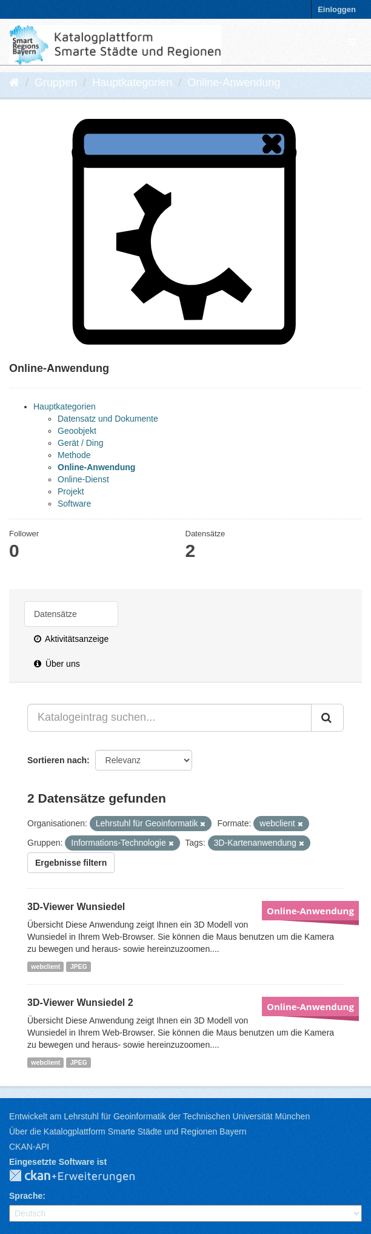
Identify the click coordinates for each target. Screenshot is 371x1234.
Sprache (25, 1196)
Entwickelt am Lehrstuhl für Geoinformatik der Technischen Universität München (159, 1116)
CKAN (82, 1176)
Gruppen (56, 82)
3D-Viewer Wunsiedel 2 (80, 1002)
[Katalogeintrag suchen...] (169, 718)
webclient (45, 966)
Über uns (57, 664)
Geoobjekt (77, 431)
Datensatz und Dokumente (108, 418)
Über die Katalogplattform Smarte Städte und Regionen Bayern (127, 1131)
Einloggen (337, 9)
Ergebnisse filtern (71, 863)
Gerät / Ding (80, 443)
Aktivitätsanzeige (71, 639)
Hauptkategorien (132, 82)
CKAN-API (29, 1146)
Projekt (71, 491)
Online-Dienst (83, 479)
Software (74, 503)
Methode (74, 455)
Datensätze (55, 614)
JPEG (78, 966)
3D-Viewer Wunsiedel (76, 907)
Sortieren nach (57, 760)
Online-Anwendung (233, 82)
